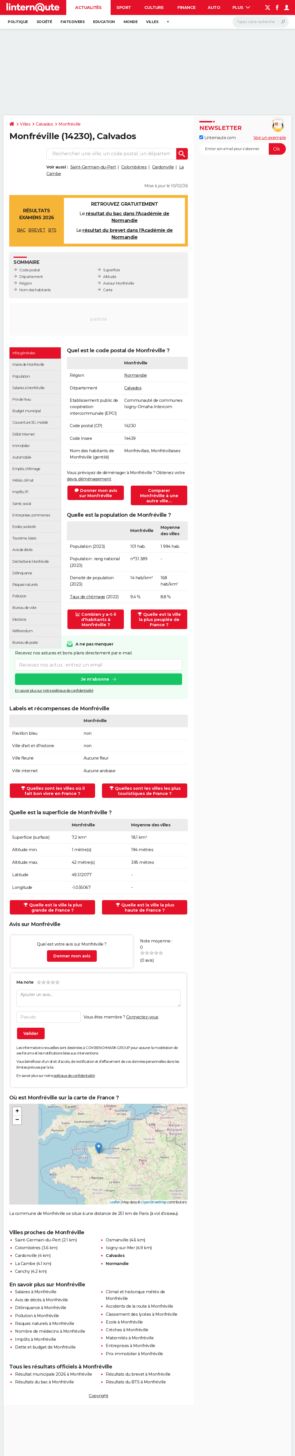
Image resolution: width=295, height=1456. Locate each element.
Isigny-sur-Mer (120, 1247)
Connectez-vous (142, 1017)
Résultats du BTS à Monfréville (136, 1382)
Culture (154, 7)
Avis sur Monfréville (118, 283)
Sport (123, 7)
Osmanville (117, 1240)
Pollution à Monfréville (37, 1315)
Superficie (111, 270)
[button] (98, 1148)
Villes (152, 22)
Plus (241, 7)
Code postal (29, 270)
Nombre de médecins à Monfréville (50, 1331)
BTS (52, 230)
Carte (108, 290)
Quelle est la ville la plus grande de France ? (53, 907)
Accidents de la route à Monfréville (139, 1306)
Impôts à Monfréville (35, 1339)
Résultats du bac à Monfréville (44, 1382)
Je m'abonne (95, 679)
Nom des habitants (35, 290)
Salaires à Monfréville (35, 1291)
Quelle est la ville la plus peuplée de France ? (159, 619)
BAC (21, 230)
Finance (186, 7)
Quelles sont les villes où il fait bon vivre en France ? (53, 791)
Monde (131, 22)
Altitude (109, 276)
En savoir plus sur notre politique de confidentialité (54, 691)
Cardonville (163, 167)
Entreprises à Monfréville (130, 1345)
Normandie (135, 375)
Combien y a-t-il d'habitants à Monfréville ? (96, 619)
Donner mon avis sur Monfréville (96, 493)
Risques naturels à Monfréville (44, 1323)
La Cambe (25, 1263)
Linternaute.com (217, 137)
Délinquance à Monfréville (40, 1307)
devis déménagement (89, 479)
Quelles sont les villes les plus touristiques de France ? (145, 791)
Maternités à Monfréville (130, 1337)
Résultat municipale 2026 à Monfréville (53, 1374)
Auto (214, 7)
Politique (18, 22)
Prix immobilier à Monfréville (134, 1353)
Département (31, 276)
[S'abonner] (242, 149)
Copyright (98, 1395)
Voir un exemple (270, 137)
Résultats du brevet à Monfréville (138, 1374)
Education (104, 22)
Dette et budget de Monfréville (45, 1347)
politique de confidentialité (74, 1075)
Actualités (88, 7)
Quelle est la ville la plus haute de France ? (145, 907)
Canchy (22, 1271)
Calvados (44, 124)
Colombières (134, 167)
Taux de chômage (87, 596)
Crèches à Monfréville (127, 1329)
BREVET (36, 230)
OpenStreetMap (154, 1202)
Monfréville (69, 124)
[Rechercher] (260, 22)
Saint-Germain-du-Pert (93, 167)
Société (44, 22)
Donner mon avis (71, 956)
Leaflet (114, 1202)
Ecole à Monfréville (124, 1322)
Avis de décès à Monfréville (41, 1299)
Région (25, 283)
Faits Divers (72, 22)
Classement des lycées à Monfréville (141, 1314)
